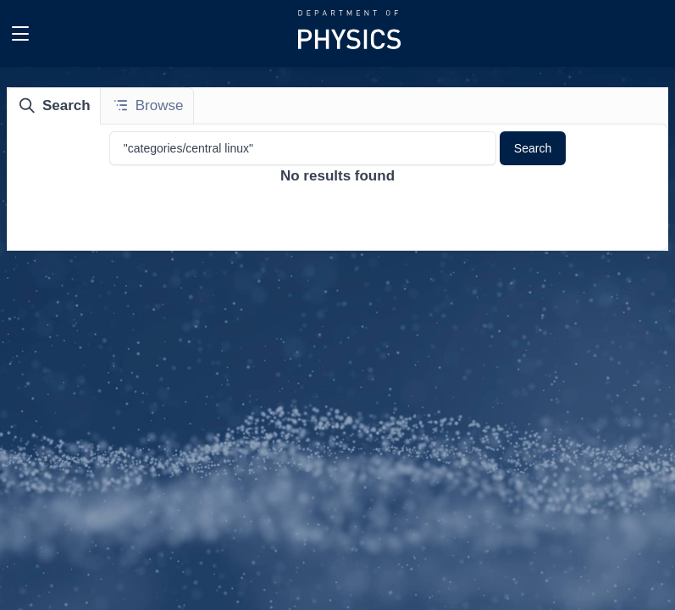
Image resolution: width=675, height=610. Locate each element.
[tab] (54, 106)
